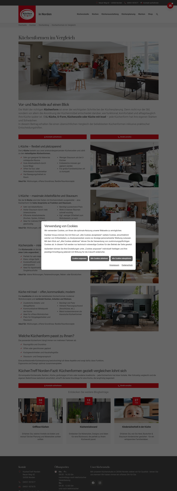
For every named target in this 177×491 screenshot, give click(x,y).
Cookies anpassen (79, 258)
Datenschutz (127, 265)
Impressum (114, 265)
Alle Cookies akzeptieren (121, 258)
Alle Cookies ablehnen (99, 258)
